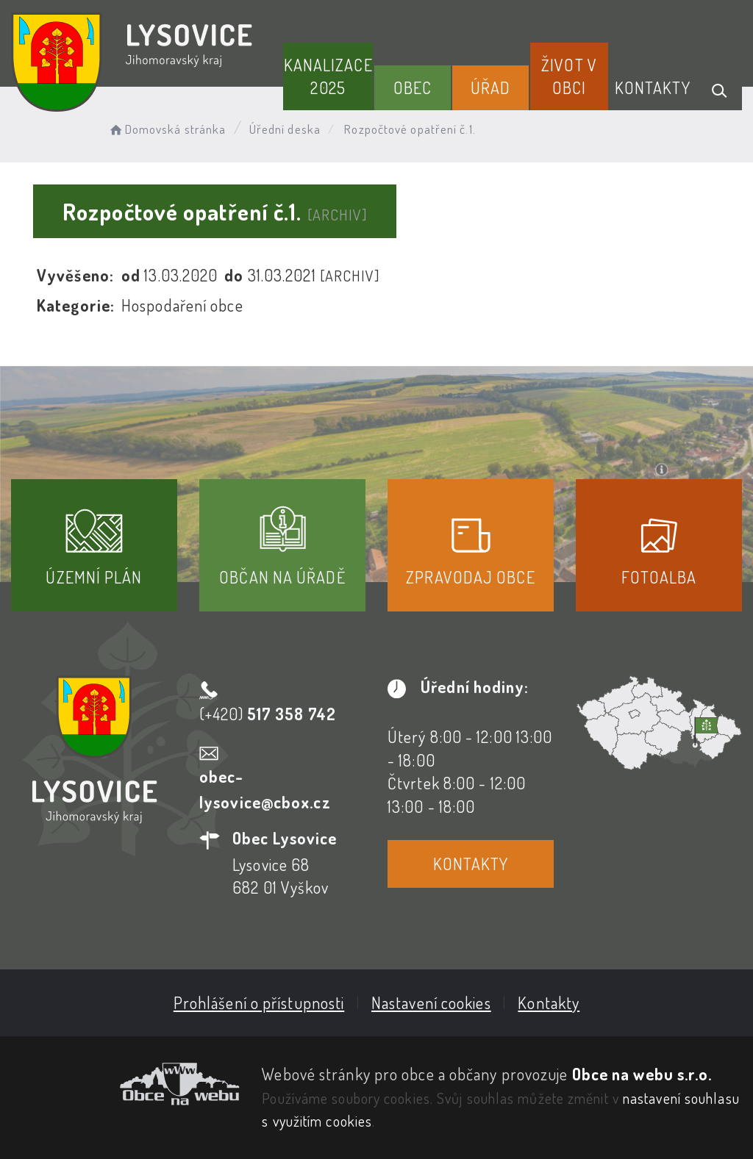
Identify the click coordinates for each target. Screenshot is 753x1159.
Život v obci (569, 76)
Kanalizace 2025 (328, 76)
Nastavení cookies (431, 1002)
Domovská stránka (166, 129)
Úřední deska (285, 129)
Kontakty (652, 87)
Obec (412, 87)
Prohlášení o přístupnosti (259, 1002)
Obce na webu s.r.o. (642, 1073)
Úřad (490, 87)
